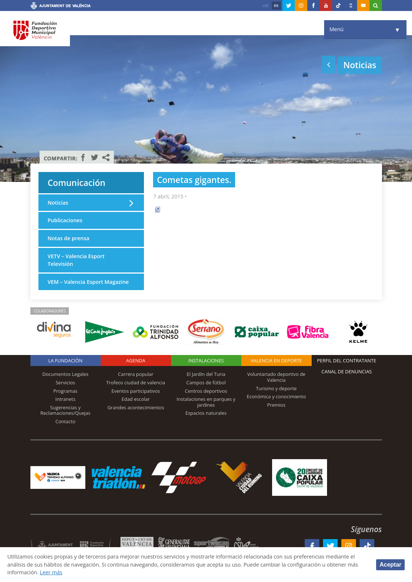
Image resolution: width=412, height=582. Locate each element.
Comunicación (76, 182)
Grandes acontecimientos (135, 407)
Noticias (58, 202)
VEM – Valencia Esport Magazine (88, 281)
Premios (276, 405)
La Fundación (65, 360)
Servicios (65, 382)
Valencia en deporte (276, 360)
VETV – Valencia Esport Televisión (76, 260)
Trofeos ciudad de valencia (135, 382)
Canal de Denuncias (347, 371)
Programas (65, 391)
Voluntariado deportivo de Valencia (276, 377)
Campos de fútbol (206, 382)
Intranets (65, 399)
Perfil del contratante (346, 360)
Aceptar (390, 564)
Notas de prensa (68, 238)
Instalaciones (206, 360)
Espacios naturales (206, 413)
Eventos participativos (135, 391)
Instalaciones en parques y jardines (206, 402)
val (265, 5)
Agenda (135, 360)
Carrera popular (135, 374)
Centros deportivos (206, 391)
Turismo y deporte (276, 388)
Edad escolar (136, 399)
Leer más (51, 572)
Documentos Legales (65, 374)
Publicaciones (65, 220)
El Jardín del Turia (206, 374)
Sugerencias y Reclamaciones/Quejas (65, 410)
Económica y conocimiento (276, 396)
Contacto (65, 421)
